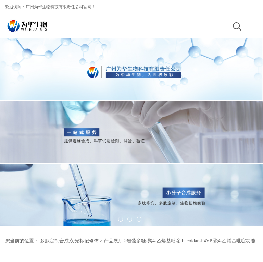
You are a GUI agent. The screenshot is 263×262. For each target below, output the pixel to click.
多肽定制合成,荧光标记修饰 (69, 240)
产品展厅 (113, 240)
